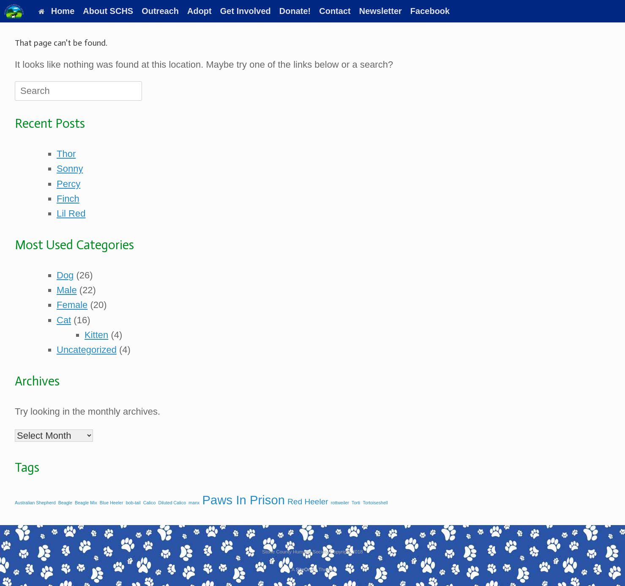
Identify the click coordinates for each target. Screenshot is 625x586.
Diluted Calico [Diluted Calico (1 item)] (172, 502)
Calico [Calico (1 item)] (149, 502)
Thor (66, 154)
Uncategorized (87, 349)
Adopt (199, 11)
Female (72, 305)
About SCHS (108, 11)
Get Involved (245, 11)
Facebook (430, 11)
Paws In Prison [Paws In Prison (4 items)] (243, 500)
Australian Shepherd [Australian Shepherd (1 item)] (35, 502)
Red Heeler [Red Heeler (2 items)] (307, 501)
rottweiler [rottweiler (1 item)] (340, 502)
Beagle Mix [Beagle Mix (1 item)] (86, 502)
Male (67, 290)
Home (56, 11)
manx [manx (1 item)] (193, 502)
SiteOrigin (306, 569)
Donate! (295, 11)
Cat (64, 320)
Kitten (96, 335)
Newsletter (380, 11)
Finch (68, 198)
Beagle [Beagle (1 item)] (65, 502)
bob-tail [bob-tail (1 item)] (133, 502)
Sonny (70, 168)
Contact (334, 11)
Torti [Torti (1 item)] (356, 502)
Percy (68, 184)
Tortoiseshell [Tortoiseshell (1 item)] (375, 502)
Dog (65, 275)
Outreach (160, 11)
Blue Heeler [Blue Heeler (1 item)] (111, 502)
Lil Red (71, 213)
